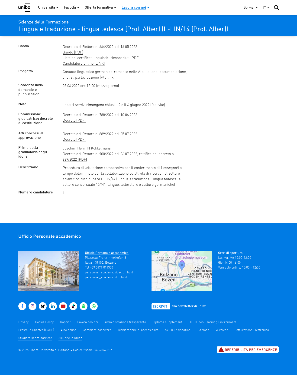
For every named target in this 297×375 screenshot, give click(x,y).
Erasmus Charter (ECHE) (36, 330)
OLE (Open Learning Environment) (213, 322)
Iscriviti (161, 306)
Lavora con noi (87, 322)
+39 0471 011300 (101, 267)
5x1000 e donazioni (178, 330)
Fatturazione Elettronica (252, 330)
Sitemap (203, 330)
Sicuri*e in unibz (70, 338)
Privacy (23, 322)
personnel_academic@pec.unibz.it (109, 272)
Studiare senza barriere (35, 338)
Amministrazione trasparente (125, 322)
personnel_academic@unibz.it (106, 277)
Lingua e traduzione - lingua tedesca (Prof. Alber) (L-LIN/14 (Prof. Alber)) (123, 29)
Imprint (65, 322)
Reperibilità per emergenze (247, 349)
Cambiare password (97, 330)
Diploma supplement (167, 322)
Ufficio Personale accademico (107, 253)
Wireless (222, 330)
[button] (266, 8)
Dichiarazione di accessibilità (138, 330)
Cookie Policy (44, 322)
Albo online (68, 330)
